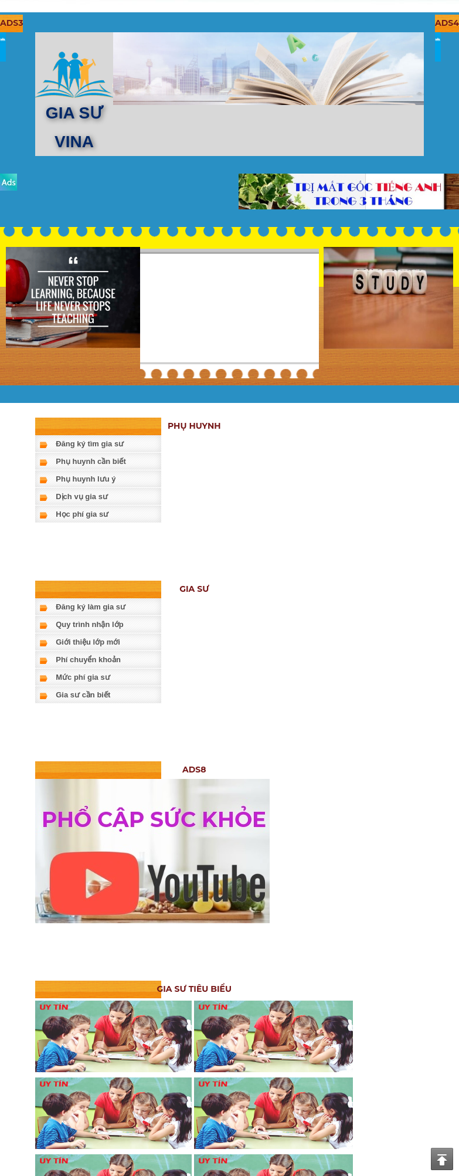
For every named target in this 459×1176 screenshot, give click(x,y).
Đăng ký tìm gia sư (90, 443)
